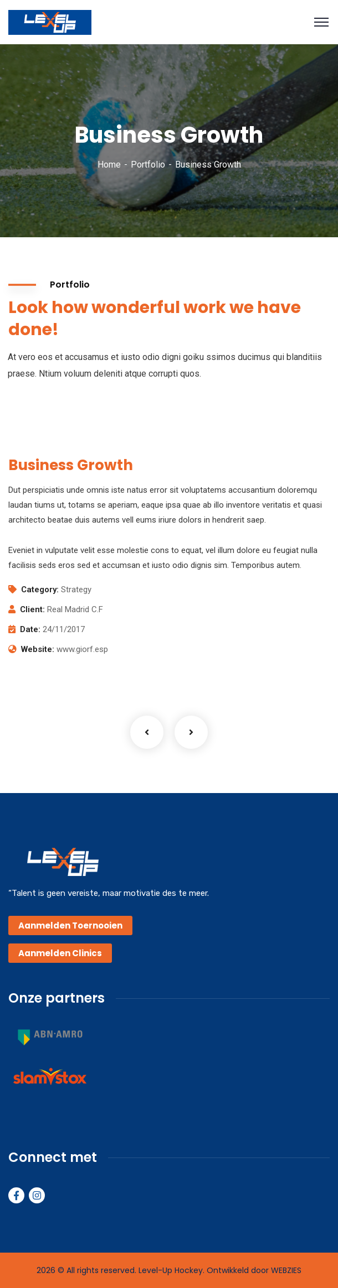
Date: (30, 629)
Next (191, 732)
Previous (146, 732)
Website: (37, 649)
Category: (40, 590)
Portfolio (148, 164)
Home (109, 164)
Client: (32, 609)
